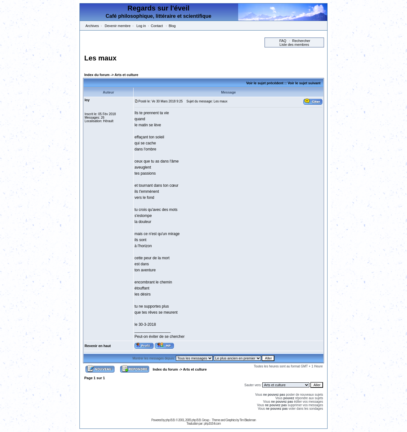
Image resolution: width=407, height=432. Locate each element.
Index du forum (96, 75)
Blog (172, 26)
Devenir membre (117, 26)
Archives (92, 26)
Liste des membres (294, 44)
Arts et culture (126, 75)
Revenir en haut (98, 346)
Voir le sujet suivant (304, 83)
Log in (141, 26)
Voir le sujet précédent (264, 83)
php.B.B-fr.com (212, 423)
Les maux (100, 58)
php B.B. (170, 420)
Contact (157, 26)
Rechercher (301, 41)
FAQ (282, 41)
